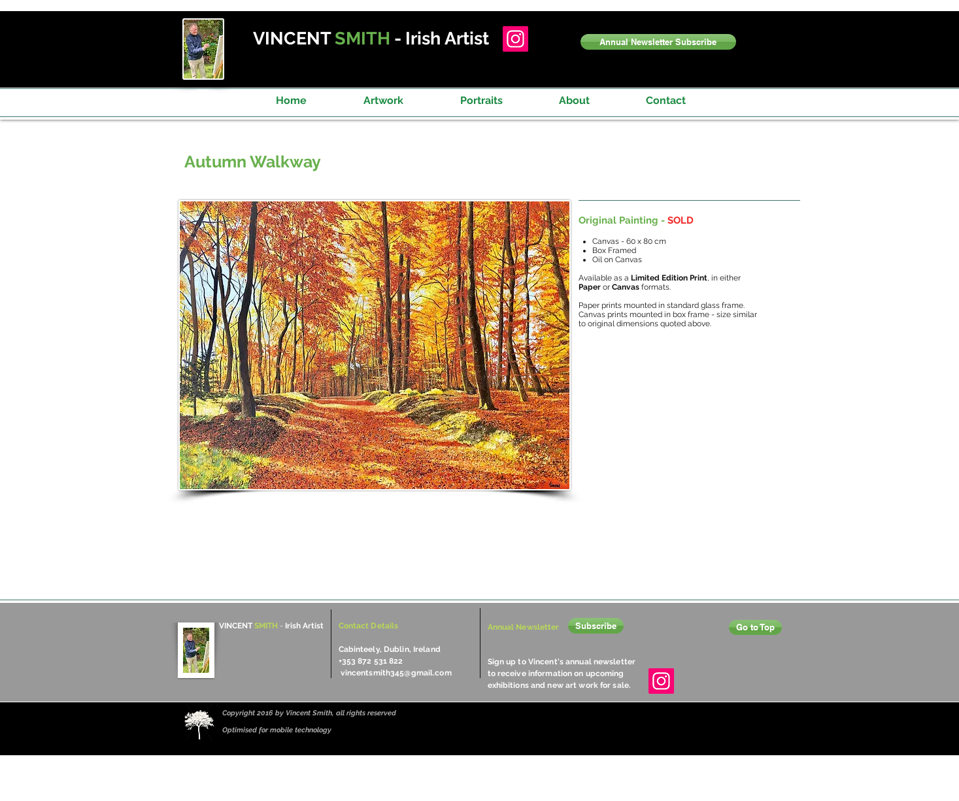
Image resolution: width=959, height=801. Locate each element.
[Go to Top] (755, 627)
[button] (658, 42)
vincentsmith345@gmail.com (396, 672)
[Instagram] (515, 39)
